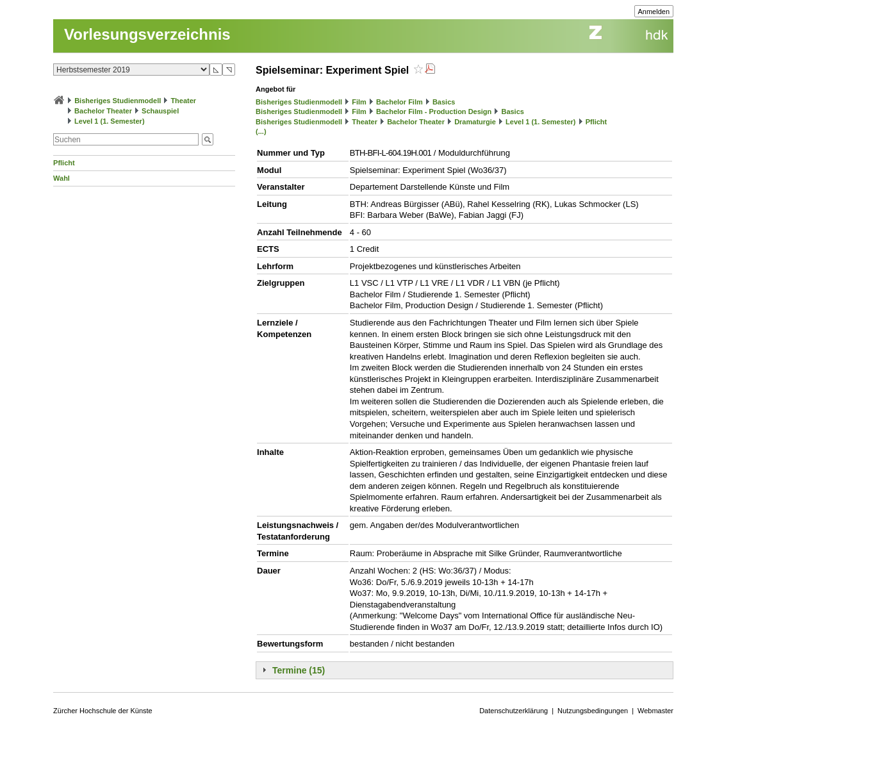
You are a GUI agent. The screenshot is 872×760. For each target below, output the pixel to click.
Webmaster (655, 711)
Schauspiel (160, 111)
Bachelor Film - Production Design (433, 111)
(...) (261, 131)
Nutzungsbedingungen (592, 711)
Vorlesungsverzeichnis (147, 34)
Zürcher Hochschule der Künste (102, 711)
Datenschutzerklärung (513, 711)
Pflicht (64, 163)
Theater (183, 100)
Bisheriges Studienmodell (117, 100)
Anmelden (654, 11)
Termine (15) (298, 670)
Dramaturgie (475, 122)
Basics (443, 102)
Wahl (61, 178)
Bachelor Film (399, 102)
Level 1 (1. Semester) (109, 121)
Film (359, 102)
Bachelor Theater (103, 111)
